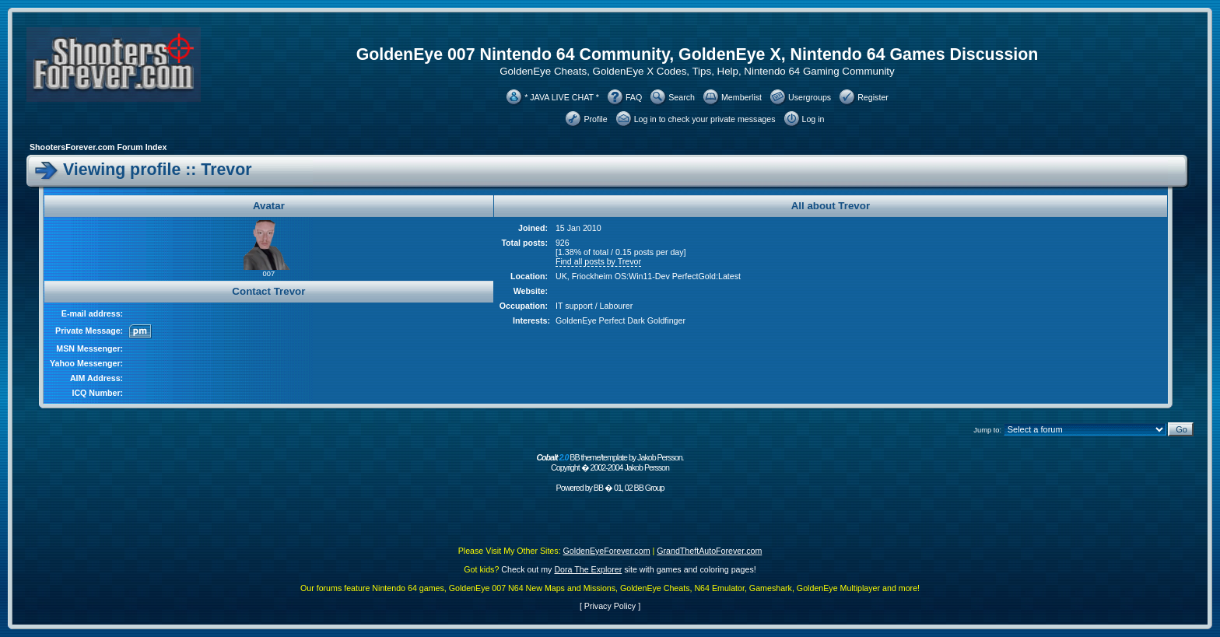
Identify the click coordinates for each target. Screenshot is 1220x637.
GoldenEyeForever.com (606, 550)
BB (598, 487)
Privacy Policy (610, 606)
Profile (595, 119)
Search (681, 97)
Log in (813, 119)
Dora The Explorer (588, 569)
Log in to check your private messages (705, 119)
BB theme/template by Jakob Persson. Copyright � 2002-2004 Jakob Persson (609, 462)
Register (873, 97)
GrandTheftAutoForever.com (709, 550)
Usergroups (809, 97)
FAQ (634, 97)
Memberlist (741, 97)
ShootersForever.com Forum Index (98, 147)
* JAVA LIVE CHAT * (561, 97)
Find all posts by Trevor (598, 261)
